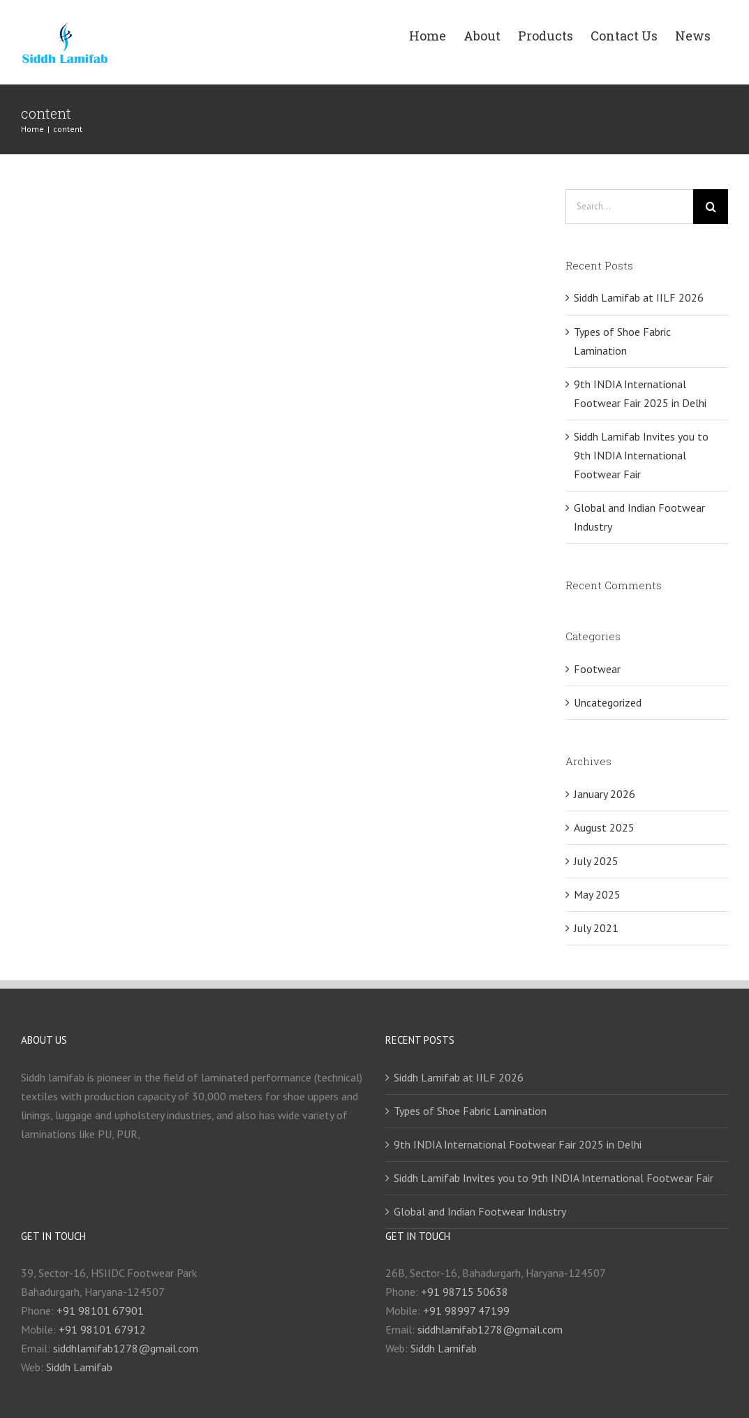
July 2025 (596, 861)
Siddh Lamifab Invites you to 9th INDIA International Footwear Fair (641, 455)
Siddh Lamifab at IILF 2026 (639, 297)
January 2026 (604, 794)
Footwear (597, 669)
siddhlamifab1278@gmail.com (125, 1348)
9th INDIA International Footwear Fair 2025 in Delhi (518, 1144)
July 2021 (596, 928)
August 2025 (604, 827)
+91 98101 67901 (100, 1310)
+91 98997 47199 (466, 1310)
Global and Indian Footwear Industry (480, 1211)
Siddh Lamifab (79, 1367)
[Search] (710, 206)
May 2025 (597, 894)
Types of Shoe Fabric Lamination (470, 1111)
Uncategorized (608, 702)
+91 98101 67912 (102, 1329)
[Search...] (629, 206)
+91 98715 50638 (464, 1292)
